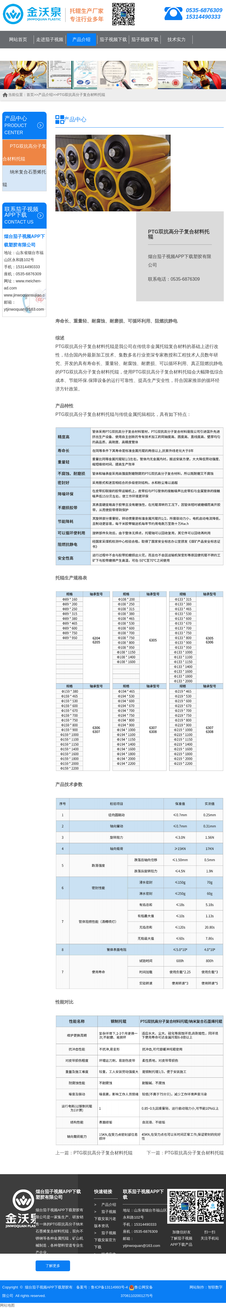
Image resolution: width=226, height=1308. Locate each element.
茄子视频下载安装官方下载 (144, 45)
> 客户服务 (105, 1261)
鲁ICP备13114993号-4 (109, 1287)
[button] (108, 85)
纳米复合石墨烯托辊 (24, 178)
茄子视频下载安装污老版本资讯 (113, 52)
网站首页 (18, 39)
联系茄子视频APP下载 (18, 60)
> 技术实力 (105, 1254)
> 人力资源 (105, 1268)
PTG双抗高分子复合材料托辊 (81, 95)
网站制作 (197, 1287)
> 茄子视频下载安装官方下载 (105, 1240)
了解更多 (52, 1266)
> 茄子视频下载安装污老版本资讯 (105, 1219)
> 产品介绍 (105, 1204)
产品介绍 (81, 39)
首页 (30, 95)
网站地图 (7, 1305)
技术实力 (177, 39)
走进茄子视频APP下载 (49, 45)
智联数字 (215, 1287)
